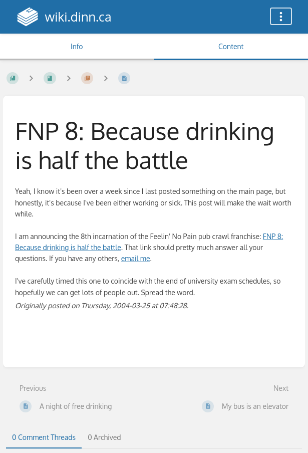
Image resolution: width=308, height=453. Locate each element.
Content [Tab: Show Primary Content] (230, 46)
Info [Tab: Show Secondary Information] (77, 46)
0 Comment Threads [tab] (44, 437)
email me (135, 258)
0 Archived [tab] (104, 437)
